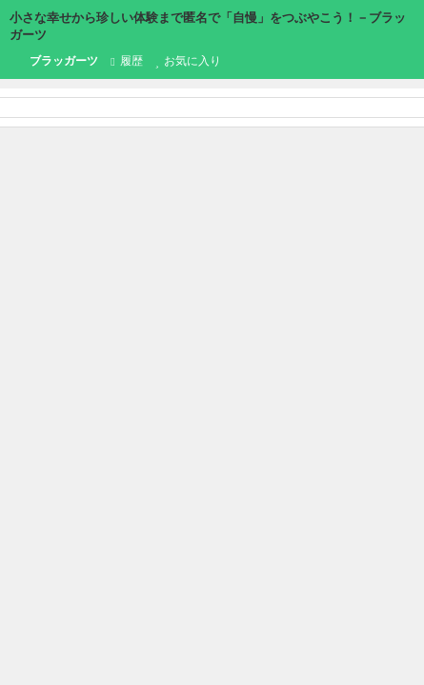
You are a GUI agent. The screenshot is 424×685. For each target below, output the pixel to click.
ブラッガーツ (54, 61)
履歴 (126, 61)
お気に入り (188, 61)
